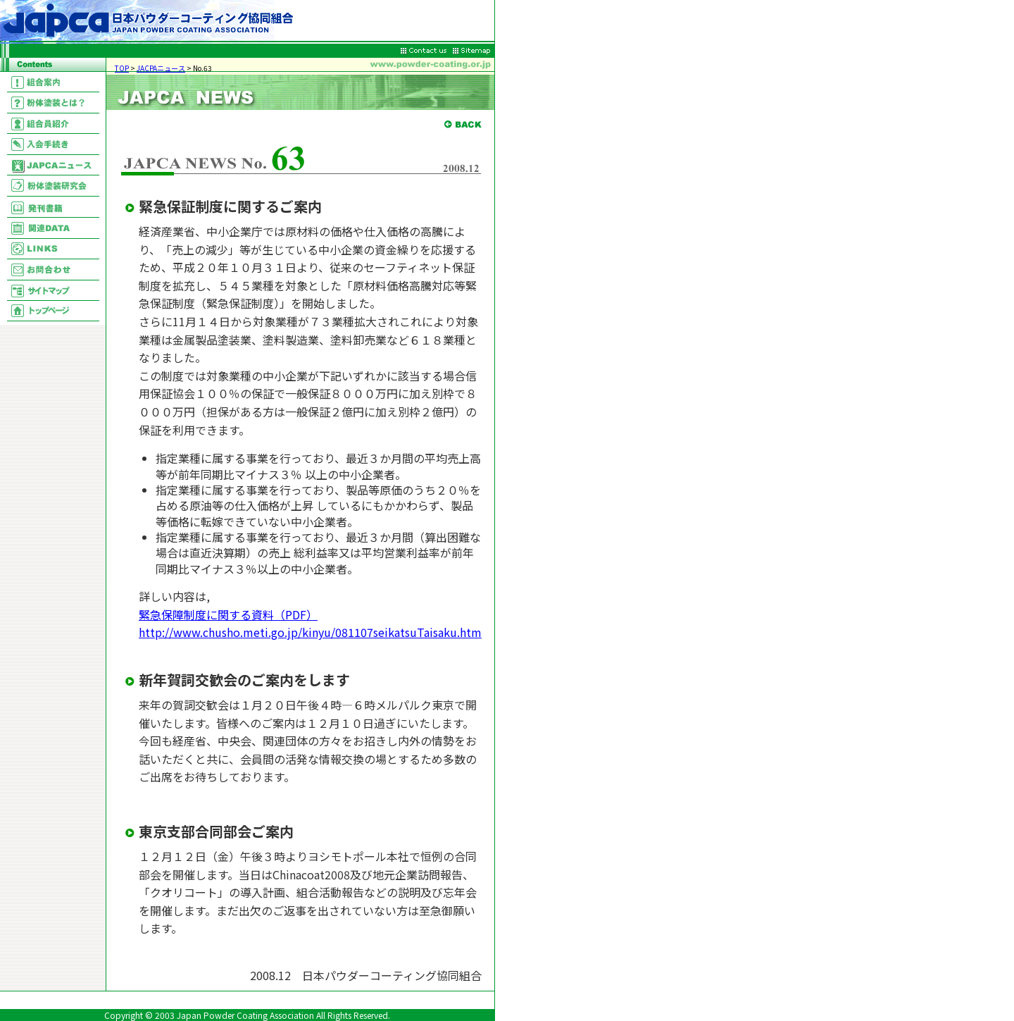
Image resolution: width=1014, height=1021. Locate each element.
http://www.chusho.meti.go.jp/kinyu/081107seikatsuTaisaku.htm (310, 632)
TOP (122, 68)
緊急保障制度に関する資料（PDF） (228, 614)
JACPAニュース (161, 68)
